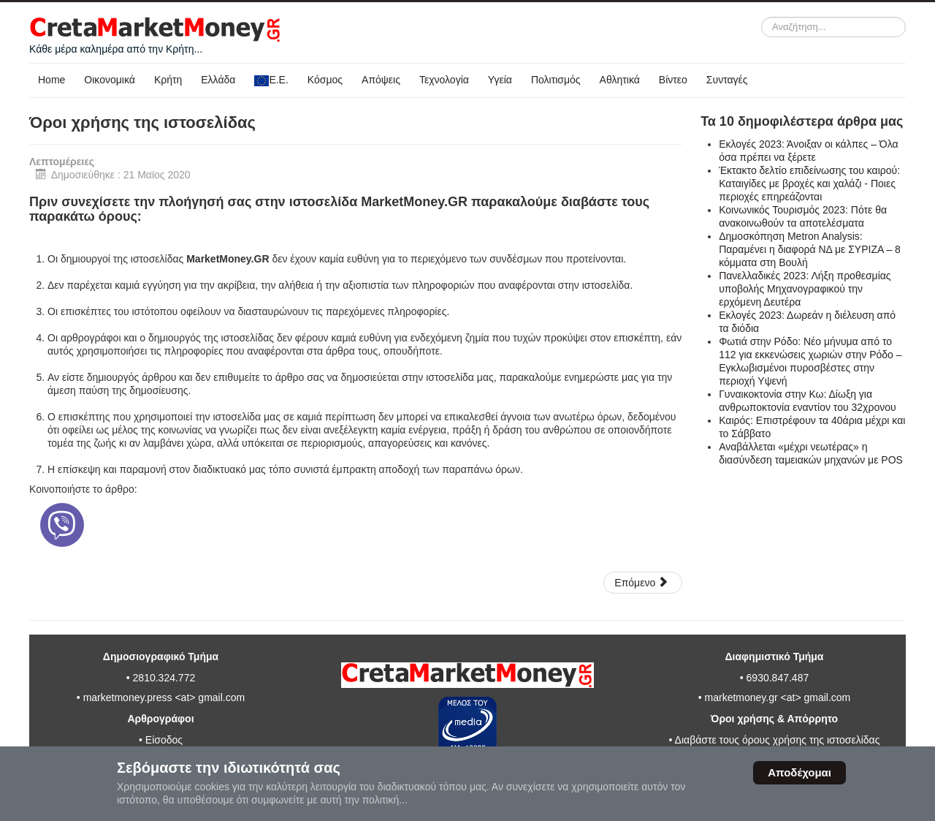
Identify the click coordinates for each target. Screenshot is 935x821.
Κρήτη (168, 80)
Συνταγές (727, 80)
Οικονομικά (109, 80)
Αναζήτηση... (761, 17)
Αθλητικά (620, 80)
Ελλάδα (218, 80)
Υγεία (500, 80)
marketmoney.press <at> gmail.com (164, 697)
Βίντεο (673, 80)
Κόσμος (325, 80)
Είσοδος (164, 740)
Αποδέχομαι (799, 772)
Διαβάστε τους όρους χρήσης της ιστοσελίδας (777, 740)
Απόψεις (381, 80)
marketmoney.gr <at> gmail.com (776, 697)
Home (51, 80)
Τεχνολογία (444, 80)
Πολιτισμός (556, 80)
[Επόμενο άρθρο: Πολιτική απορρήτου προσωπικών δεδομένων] (642, 583)
